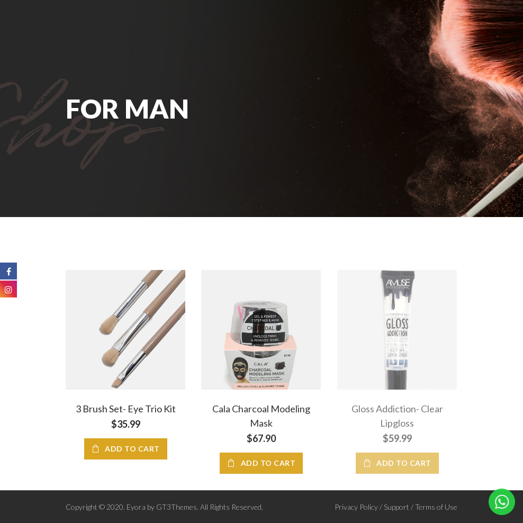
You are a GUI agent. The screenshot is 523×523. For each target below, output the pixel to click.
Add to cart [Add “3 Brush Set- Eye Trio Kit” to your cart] (132, 448)
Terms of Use (436, 506)
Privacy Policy (356, 506)
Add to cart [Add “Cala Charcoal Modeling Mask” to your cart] (268, 462)
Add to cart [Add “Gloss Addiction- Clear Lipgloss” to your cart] (403, 462)
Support (396, 506)
